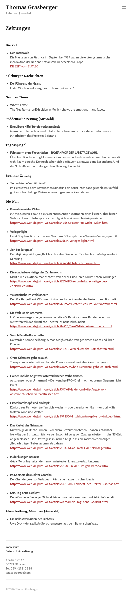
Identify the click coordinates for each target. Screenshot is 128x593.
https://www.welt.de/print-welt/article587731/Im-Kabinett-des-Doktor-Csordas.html (65, 484)
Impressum (12, 547)
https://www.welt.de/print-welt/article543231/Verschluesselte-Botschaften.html (62, 349)
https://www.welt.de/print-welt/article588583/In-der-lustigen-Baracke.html (59, 466)
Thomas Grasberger (32, 7)
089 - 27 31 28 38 (21, 568)
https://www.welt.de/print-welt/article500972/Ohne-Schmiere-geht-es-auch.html (64, 367)
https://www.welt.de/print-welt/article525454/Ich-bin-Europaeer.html (55, 263)
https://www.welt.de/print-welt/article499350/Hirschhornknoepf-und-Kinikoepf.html (65, 416)
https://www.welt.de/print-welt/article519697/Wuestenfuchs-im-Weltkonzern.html (63, 304)
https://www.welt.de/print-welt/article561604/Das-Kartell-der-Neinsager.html (61, 448)
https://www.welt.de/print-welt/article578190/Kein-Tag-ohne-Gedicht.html (59, 502)
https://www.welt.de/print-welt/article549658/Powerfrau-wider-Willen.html (59, 223)
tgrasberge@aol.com (18, 572)
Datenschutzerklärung (19, 551)
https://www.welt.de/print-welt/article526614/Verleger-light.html (52, 241)
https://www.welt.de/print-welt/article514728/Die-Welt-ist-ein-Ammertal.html (61, 326)
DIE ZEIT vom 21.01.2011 (25, 66)
